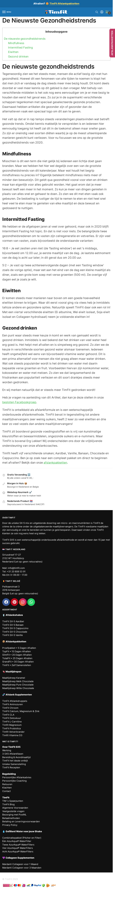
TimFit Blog (8, 804)
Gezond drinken (18, 56)
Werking (6, 750)
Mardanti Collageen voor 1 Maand (20, 864)
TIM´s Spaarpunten (12, 800)
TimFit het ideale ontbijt (15, 760)
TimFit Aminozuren (12, 704)
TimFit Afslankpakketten (64, 3)
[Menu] (6, 12)
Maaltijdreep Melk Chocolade (18, 681)
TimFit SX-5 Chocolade (14, 631)
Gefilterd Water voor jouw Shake (24, 831)
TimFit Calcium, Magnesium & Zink (20, 711)
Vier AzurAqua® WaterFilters (17, 848)
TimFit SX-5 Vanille (12, 635)
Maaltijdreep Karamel (13, 677)
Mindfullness (16, 43)
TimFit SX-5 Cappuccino (15, 628)
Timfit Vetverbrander (13, 731)
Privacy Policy (9, 825)
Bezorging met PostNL (14, 814)
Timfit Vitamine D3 (12, 735)
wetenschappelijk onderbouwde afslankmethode (48, 539)
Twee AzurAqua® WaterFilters (18, 844)
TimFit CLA (8, 714)
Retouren (7, 784)
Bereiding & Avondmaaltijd (16, 757)
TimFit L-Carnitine (12, 721)
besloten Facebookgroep (19, 402)
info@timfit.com (16, 568)
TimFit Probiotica (11, 728)
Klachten (7, 787)
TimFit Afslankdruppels (14, 701)
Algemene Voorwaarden (15, 807)
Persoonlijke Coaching (14, 780)
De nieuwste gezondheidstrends (24, 38)
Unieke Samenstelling (14, 764)
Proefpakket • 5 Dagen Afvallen (19, 647)
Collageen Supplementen (20, 857)
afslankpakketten (55, 462)
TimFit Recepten (11, 767)
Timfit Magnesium (12, 724)
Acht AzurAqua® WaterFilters (17, 851)
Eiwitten (13, 52)
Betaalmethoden (11, 818)
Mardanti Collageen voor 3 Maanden (21, 867)
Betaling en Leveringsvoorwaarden (21, 821)
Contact (6, 791)
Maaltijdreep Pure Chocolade (18, 684)
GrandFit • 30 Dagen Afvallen (18, 661)
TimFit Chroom (10, 707)
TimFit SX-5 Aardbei (13, 621)
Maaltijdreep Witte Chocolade (18, 688)
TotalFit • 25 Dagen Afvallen (17, 658)
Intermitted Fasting (20, 47)
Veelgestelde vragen (13, 811)
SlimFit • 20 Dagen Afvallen (17, 654)
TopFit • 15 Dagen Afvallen (16, 651)
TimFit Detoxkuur (11, 718)
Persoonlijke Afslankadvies (16, 777)
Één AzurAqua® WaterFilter (16, 841)
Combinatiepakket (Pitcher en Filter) (21, 837)
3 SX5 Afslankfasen (12, 753)
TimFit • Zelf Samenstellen (16, 665)
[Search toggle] (96, 12)
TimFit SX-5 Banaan (13, 624)
